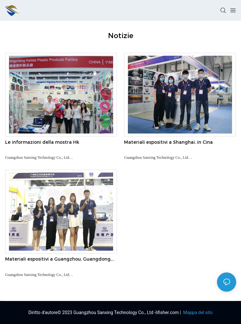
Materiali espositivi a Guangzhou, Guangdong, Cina (58, 259)
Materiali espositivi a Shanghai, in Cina (168, 142)
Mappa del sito (197, 312)
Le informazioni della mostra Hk (42, 142)
